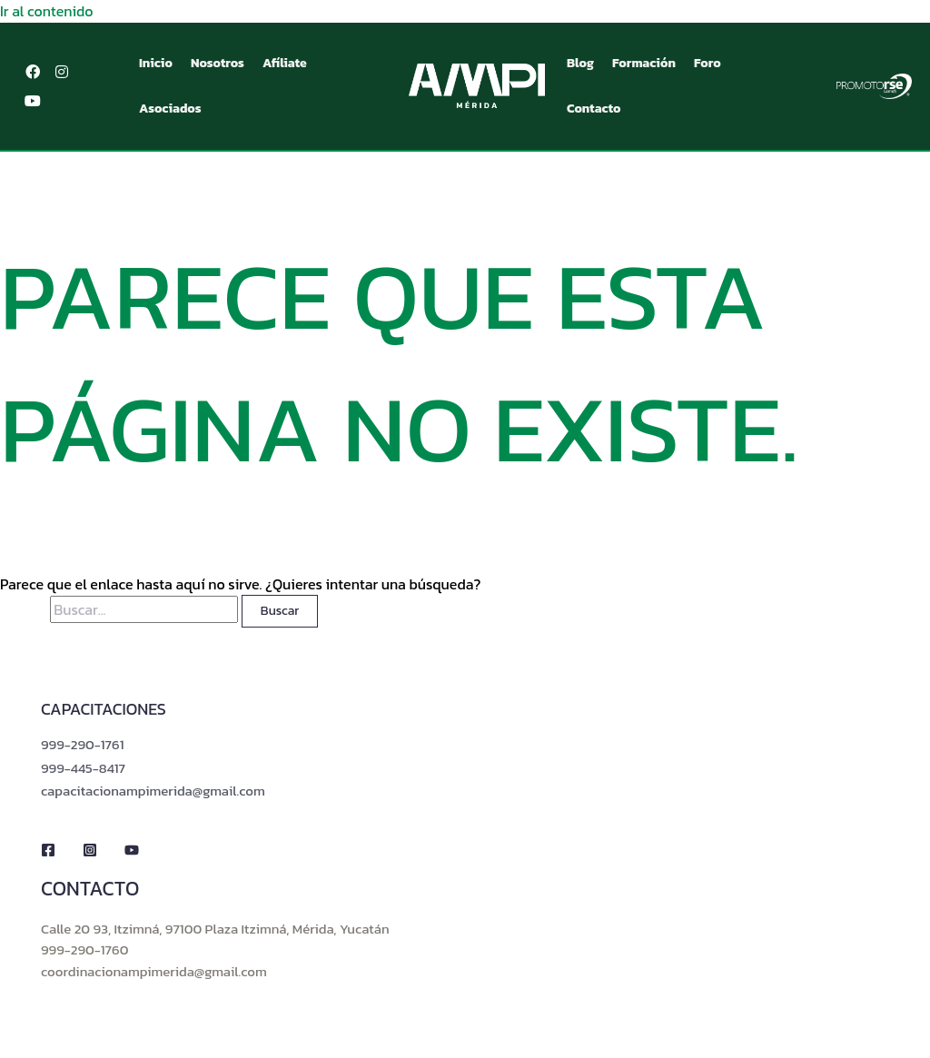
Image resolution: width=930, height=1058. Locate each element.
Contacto (594, 107)
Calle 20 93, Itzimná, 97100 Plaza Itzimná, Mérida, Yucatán (215, 927)
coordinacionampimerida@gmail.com (154, 970)
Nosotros (217, 62)
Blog (580, 62)
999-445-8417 (83, 766)
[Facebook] (48, 851)
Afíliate (284, 62)
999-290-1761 (82, 743)
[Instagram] (90, 851)
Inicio (156, 62)
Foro (707, 62)
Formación (644, 62)
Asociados (170, 107)
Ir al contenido (47, 11)
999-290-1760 (84, 948)
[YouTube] (131, 851)
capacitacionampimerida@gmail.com (153, 789)
